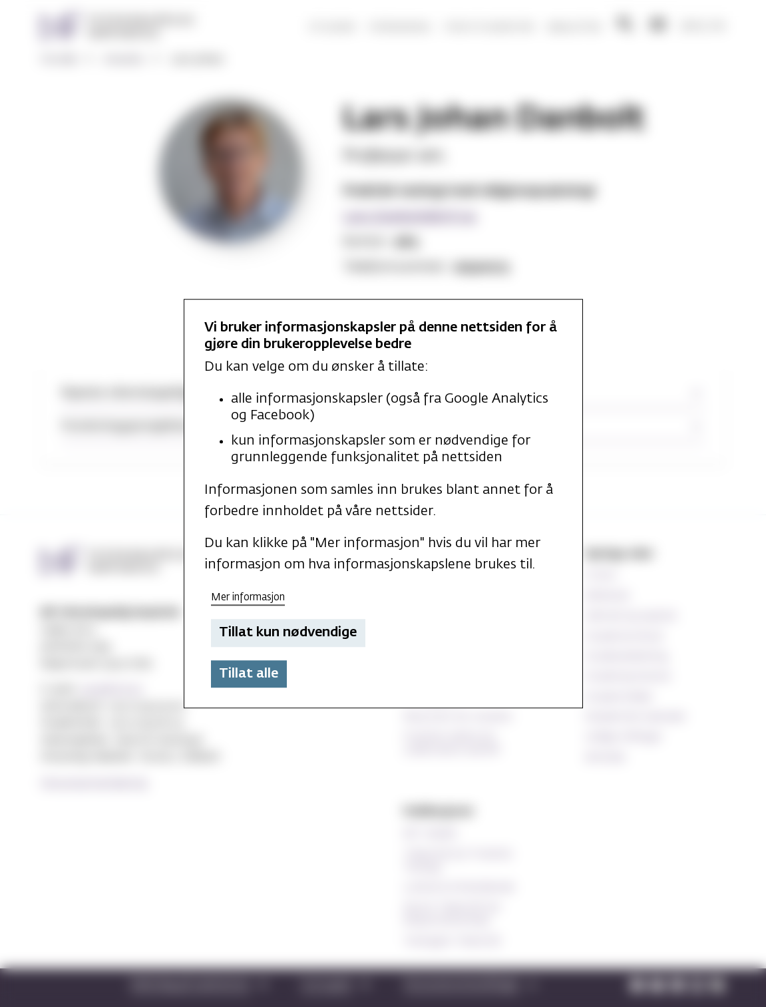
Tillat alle (248, 673)
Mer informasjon (248, 597)
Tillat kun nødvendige (288, 633)
